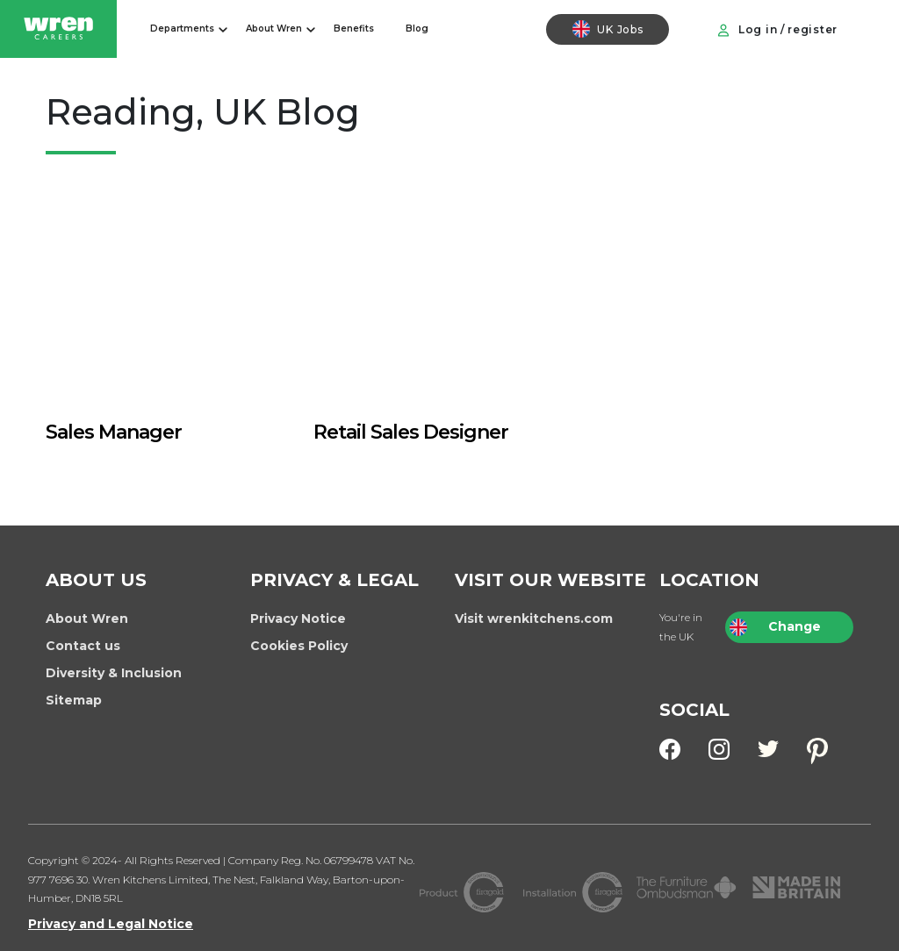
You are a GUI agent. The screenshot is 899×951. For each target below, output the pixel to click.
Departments (182, 28)
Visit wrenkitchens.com (534, 618)
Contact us (83, 646)
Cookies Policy (299, 646)
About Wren (274, 28)
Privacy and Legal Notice (110, 924)
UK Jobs (607, 29)
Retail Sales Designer (410, 432)
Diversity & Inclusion (114, 673)
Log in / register (777, 30)
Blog (417, 28)
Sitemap (74, 700)
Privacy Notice (298, 618)
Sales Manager (114, 432)
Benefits (354, 28)
